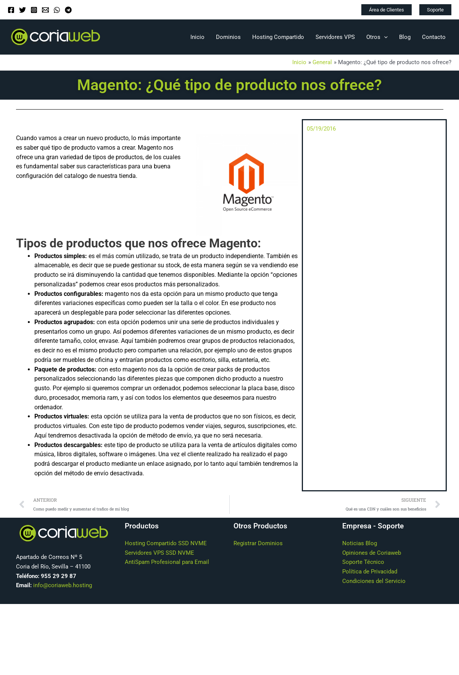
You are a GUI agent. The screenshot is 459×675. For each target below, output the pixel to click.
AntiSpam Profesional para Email (167, 562)
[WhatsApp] (56, 9)
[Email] (45, 9)
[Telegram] (68, 9)
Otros (377, 37)
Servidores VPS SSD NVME (159, 552)
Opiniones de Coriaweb (371, 552)
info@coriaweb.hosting (62, 585)
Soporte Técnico (363, 562)
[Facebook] (11, 9)
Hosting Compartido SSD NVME (166, 543)
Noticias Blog (359, 543)
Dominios (228, 37)
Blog (405, 37)
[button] (386, 9)
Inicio (197, 37)
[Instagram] (34, 9)
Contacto (434, 37)
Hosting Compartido (278, 37)
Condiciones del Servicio (374, 581)
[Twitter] (22, 9)
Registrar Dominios (258, 543)
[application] (384, 37)
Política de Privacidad (369, 571)
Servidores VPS (335, 37)
